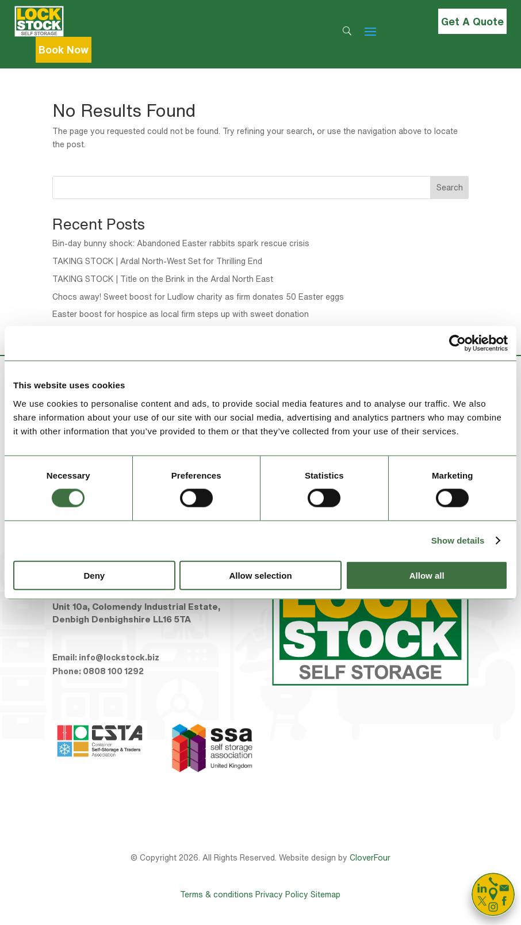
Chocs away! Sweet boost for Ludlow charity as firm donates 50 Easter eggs (198, 297)
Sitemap (325, 894)
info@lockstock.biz (119, 657)
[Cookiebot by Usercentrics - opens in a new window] (457, 343)
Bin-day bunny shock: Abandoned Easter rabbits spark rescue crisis (180, 243)
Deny (94, 575)
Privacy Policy (281, 894)
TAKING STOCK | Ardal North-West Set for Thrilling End (157, 261)
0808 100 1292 (113, 671)
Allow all (427, 575)
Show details (458, 540)
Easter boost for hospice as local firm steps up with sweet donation (180, 314)
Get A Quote (472, 21)
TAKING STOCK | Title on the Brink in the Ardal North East (162, 279)
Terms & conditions (216, 894)
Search (449, 188)
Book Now (64, 49)
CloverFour (370, 858)
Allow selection (260, 575)
